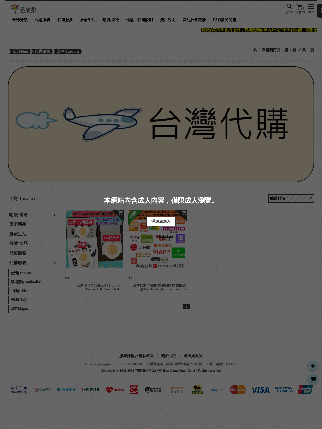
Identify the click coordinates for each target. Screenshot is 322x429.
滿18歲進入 (161, 221)
